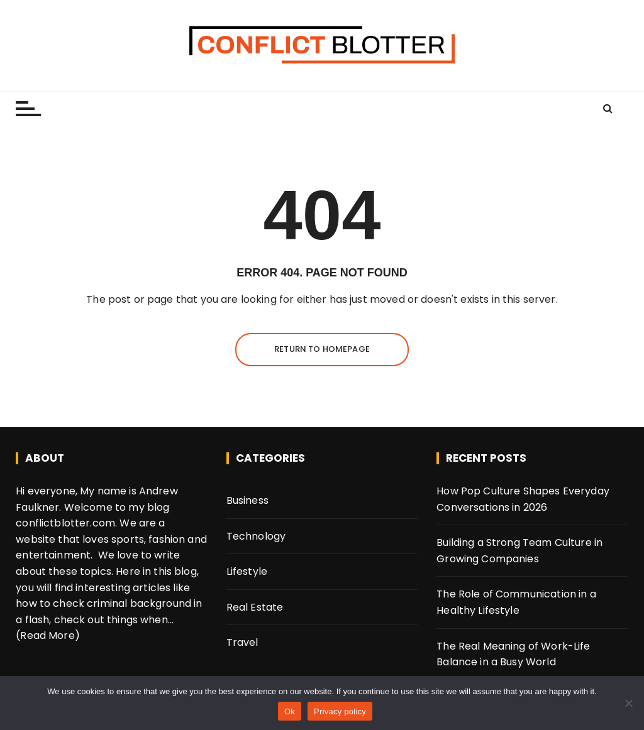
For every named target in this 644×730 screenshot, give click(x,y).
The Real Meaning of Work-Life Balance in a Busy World (513, 654)
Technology (256, 536)
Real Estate (255, 607)
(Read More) (48, 635)
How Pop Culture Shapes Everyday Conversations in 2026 (522, 499)
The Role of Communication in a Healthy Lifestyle (516, 602)
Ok (289, 711)
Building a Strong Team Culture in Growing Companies (519, 550)
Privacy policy (340, 711)
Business (247, 500)
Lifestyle (246, 571)
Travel (242, 642)
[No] (628, 703)
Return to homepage (322, 349)
